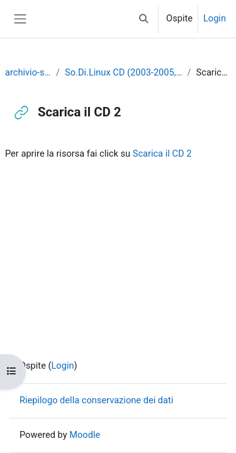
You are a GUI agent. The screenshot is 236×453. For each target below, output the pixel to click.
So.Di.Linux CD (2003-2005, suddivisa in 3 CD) (124, 72)
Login (214, 18)
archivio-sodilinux (28, 72)
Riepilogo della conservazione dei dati (96, 400)
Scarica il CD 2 (162, 153)
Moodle (84, 434)
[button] (144, 19)
